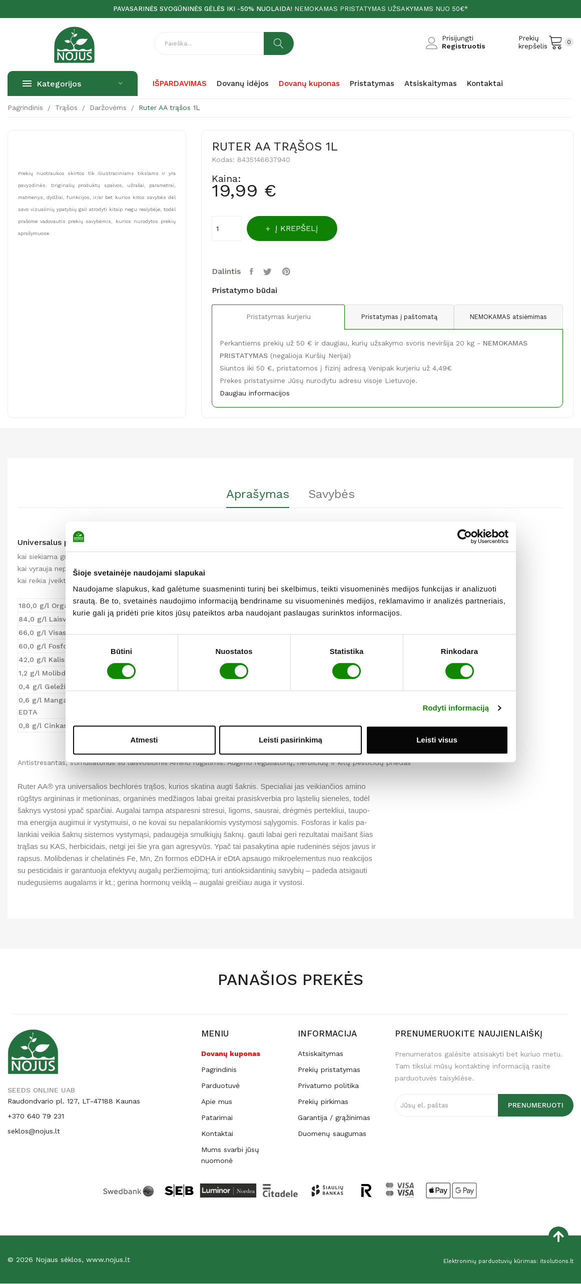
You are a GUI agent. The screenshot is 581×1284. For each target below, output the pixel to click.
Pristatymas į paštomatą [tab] (387, 317)
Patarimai (217, 1118)
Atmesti (144, 740)
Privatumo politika (328, 1086)
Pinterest (293, 271)
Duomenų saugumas (332, 1134)
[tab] (251, 498)
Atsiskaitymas (320, 1054)
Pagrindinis (219, 1070)
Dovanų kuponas (230, 1054)
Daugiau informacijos (255, 393)
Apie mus (216, 1102)
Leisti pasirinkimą (290, 740)
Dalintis (254, 271)
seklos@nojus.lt (34, 1132)
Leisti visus (436, 740)
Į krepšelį (306, 228)
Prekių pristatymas (329, 1070)
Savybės (338, 494)
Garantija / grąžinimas (334, 1118)
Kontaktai (217, 1134)
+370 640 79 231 (36, 1116)
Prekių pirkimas (323, 1102)
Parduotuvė (220, 1086)
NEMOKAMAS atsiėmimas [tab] (504, 317)
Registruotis (463, 46)
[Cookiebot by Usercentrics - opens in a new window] (464, 536)
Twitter (272, 271)
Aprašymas (251, 494)
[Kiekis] (227, 228)
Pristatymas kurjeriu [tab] (270, 317)
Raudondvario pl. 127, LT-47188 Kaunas (74, 1102)
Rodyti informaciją (455, 708)
